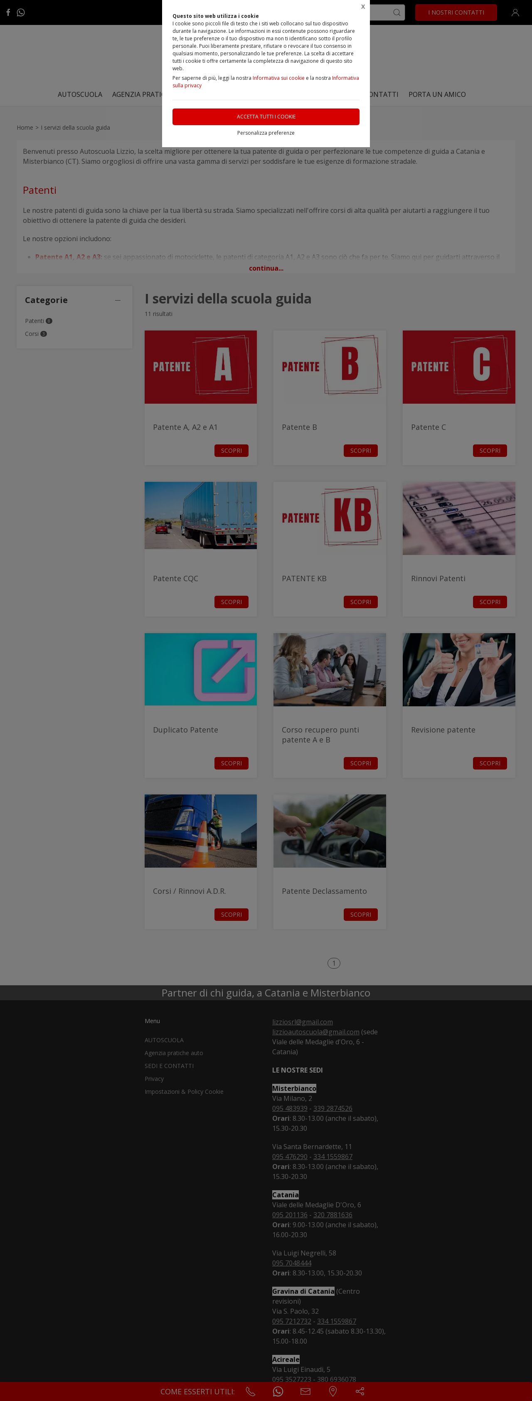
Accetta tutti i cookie (266, 116)
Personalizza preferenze (266, 132)
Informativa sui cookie (279, 77)
